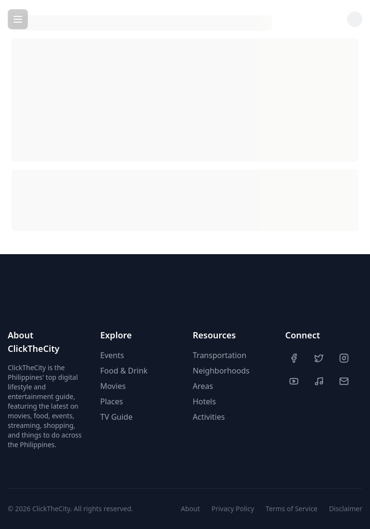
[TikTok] (320, 381)
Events (112, 355)
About (190, 508)
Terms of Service (291, 508)
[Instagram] (345, 358)
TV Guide (116, 417)
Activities (209, 417)
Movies (113, 386)
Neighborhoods (221, 370)
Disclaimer (345, 508)
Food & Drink (123, 370)
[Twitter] (320, 358)
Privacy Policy (232, 508)
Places (111, 401)
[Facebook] (294, 358)
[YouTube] (294, 381)
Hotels (204, 401)
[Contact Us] (345, 381)
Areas (203, 386)
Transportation (219, 355)
